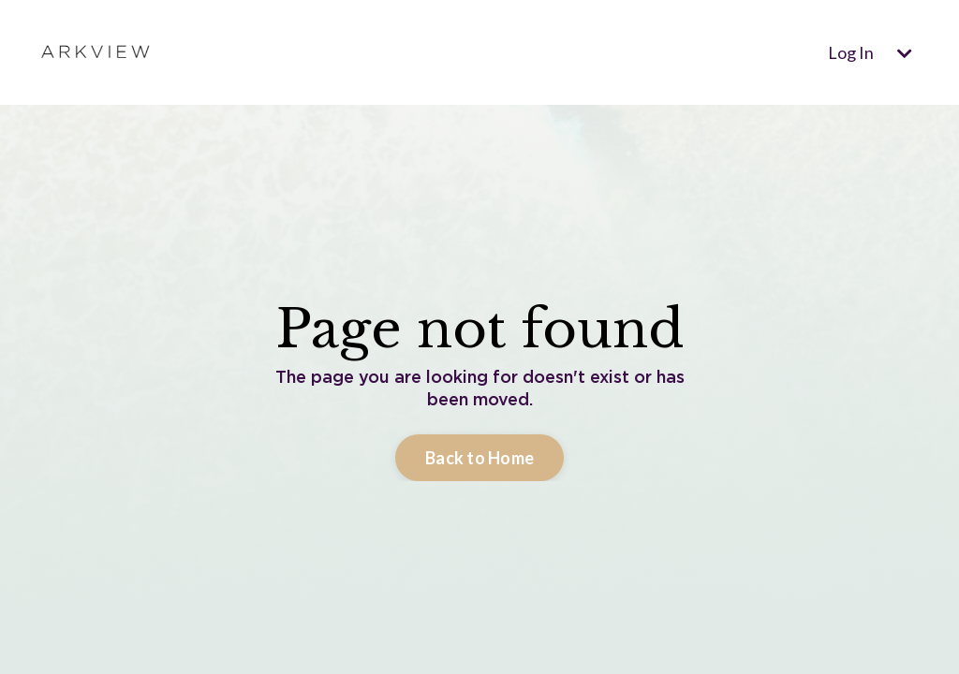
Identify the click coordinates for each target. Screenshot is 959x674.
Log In (851, 52)
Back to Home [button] (479, 457)
